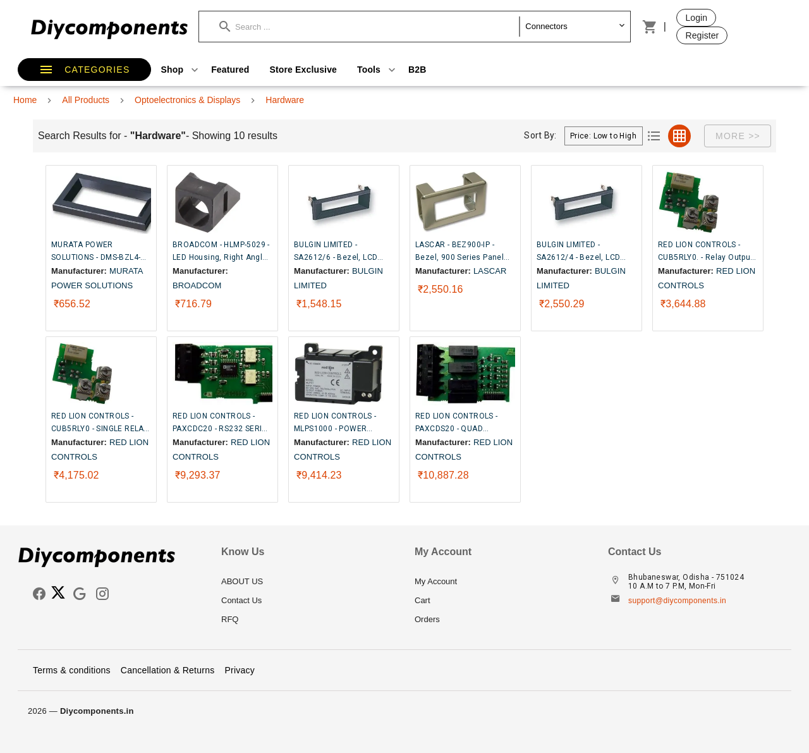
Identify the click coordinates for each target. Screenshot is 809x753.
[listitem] (307, 581)
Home (25, 100)
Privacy (239, 670)
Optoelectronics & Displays (187, 100)
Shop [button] (181, 69)
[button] (369, 26)
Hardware (284, 100)
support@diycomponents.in (677, 600)
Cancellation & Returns (168, 670)
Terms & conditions (72, 670)
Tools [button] (377, 69)
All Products (85, 100)
